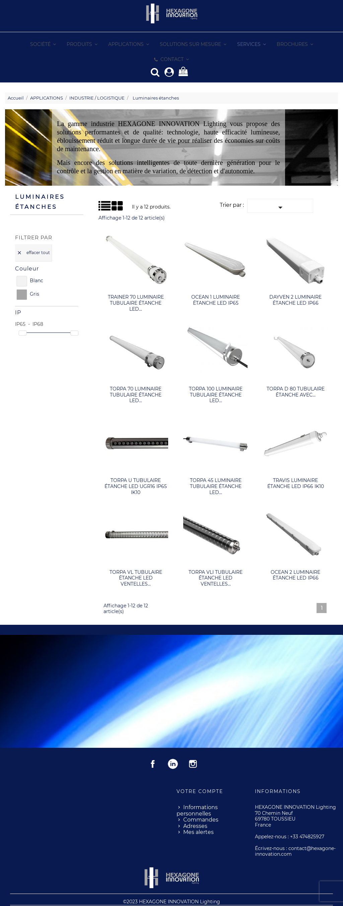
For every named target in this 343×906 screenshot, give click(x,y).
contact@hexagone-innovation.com (295, 836)
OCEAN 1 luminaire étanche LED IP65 (215, 285)
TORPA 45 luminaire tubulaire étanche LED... (216, 471)
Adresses (195, 810)
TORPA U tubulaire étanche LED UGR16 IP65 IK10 (136, 471)
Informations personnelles (197, 795)
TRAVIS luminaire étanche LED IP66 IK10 (295, 468)
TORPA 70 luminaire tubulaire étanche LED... (135, 379)
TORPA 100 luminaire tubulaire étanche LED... (216, 379)
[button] (228, 44)
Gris (34, 279)
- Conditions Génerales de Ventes (192, 898)
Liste (101, 192)
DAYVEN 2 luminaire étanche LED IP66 (295, 285)
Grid (106, 190)
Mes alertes (198, 816)
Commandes (200, 804)
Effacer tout (33, 237)
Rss (173, 748)
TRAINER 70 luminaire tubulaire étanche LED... (136, 287)
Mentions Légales (133, 898)
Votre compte (200, 776)
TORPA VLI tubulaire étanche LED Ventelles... (216, 562)
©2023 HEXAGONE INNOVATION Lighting (171, 886)
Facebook (153, 748)
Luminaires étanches (40, 186)
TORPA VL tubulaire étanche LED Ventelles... (136, 562)
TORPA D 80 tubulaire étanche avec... (296, 376)
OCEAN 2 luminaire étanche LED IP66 (295, 560)
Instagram (193, 748)
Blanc (36, 265)
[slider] (22, 317)
